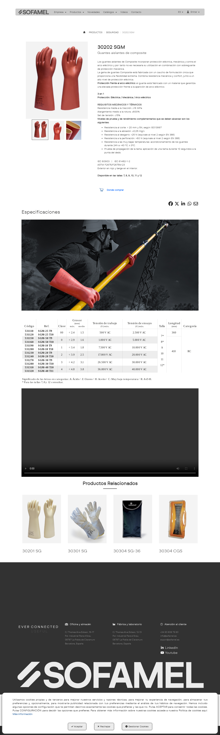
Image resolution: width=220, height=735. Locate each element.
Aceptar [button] (77, 726)
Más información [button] (22, 714)
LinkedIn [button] (169, 647)
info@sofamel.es (168, 636)
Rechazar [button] (104, 726)
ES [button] (180, 11)
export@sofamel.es (169, 640)
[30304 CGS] (178, 519)
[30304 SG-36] (132, 519)
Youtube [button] (169, 652)
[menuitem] (60, 12)
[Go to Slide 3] (73, 130)
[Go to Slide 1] (40, 129)
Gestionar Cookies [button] (136, 726)
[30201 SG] (41, 519)
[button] (32, 12)
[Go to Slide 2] (57, 130)
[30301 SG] (87, 519)
